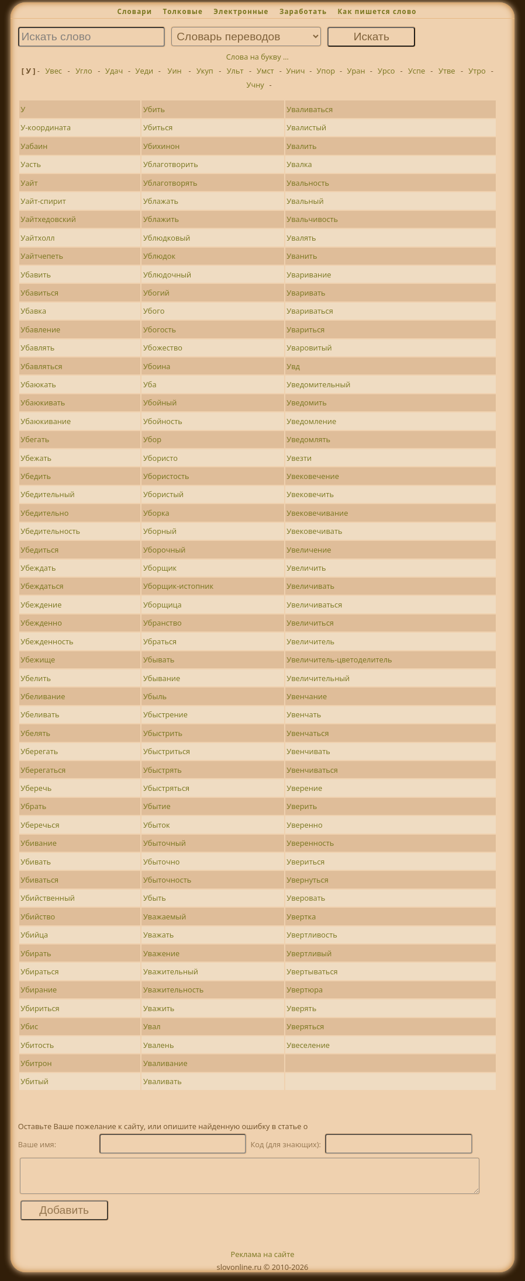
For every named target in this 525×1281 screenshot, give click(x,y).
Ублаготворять (170, 183)
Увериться (305, 861)
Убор (152, 439)
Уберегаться (42, 770)
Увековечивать (314, 531)
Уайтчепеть (41, 256)
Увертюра (304, 989)
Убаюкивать (42, 402)
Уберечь (35, 788)
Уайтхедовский (47, 219)
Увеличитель (310, 641)
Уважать (158, 934)
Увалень (158, 1045)
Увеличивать (310, 586)
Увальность (307, 183)
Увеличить (306, 568)
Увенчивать (308, 751)
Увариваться (309, 311)
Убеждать (38, 568)
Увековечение (312, 476)
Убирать (35, 953)
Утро (476, 70)
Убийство (37, 916)
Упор (326, 70)
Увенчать (303, 714)
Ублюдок (159, 256)
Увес (53, 70)
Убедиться (39, 549)
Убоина (157, 366)
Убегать (34, 439)
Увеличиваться (314, 604)
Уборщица (162, 604)
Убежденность (46, 641)
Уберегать (39, 751)
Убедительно (44, 513)
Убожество (162, 347)
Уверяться (305, 1026)
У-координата (45, 127)
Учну (255, 84)
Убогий (156, 292)
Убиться (157, 127)
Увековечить (310, 494)
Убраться (160, 641)
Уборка (156, 513)
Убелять (35, 733)
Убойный (160, 402)
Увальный (304, 201)
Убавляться (41, 366)
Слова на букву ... (257, 56)
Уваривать (305, 292)
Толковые (183, 11)
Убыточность (167, 879)
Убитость (37, 1045)
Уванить (301, 256)
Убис (29, 1026)
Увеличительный (318, 678)
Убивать (35, 861)
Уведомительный (318, 384)
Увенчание (306, 696)
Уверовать (305, 898)
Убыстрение (165, 714)
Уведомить (306, 402)
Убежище (37, 659)
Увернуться (307, 879)
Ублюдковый (166, 237)
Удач (114, 70)
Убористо (160, 458)
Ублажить (161, 219)
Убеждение (40, 604)
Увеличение (308, 549)
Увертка (301, 916)
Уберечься (39, 825)
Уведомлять (308, 439)
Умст (265, 70)
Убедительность (50, 531)
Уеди (145, 70)
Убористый (163, 494)
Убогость (159, 329)
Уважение (161, 953)
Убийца (34, 934)
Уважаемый (164, 916)
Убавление (40, 329)
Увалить (301, 146)
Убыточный (164, 843)
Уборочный (164, 549)
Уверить (301, 806)
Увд (293, 366)
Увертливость (311, 934)
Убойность (162, 421)
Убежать (35, 458)
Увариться (305, 329)
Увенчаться (307, 733)
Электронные (240, 11)
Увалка (299, 164)
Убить (154, 109)
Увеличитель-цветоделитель (339, 659)
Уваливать (162, 1081)
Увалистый (306, 127)
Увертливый (308, 953)
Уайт (28, 183)
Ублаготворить (170, 164)
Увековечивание (317, 513)
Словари (134, 11)
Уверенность (310, 843)
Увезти (299, 458)
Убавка (33, 311)
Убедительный (47, 494)
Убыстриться (166, 751)
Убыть (154, 898)
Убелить (35, 678)
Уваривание (308, 274)
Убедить (35, 476)
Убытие (157, 806)
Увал (152, 1026)
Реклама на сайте (263, 1261)
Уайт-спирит (42, 201)
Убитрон (35, 1063)
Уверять (301, 1008)
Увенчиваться (312, 770)
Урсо (386, 70)
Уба (150, 384)
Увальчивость (312, 219)
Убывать (158, 659)
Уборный (160, 531)
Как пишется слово (376, 11)
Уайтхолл (37, 237)
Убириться (39, 1008)
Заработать (303, 11)
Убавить (35, 274)
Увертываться (311, 971)
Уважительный (170, 971)
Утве (446, 70)
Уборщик (160, 568)
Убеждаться (41, 586)
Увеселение (308, 1045)
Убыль (155, 696)
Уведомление (311, 421)
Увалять (301, 237)
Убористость (166, 476)
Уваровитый (308, 347)
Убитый (34, 1081)
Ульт (235, 70)
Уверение (304, 788)
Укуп (204, 70)
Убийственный (47, 898)
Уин (175, 70)
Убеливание (42, 696)
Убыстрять (162, 770)
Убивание (38, 843)
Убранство (162, 622)
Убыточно (161, 861)
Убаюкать (38, 384)
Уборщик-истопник (178, 586)
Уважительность (173, 989)
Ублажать (160, 201)
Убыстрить (162, 733)
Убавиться (39, 292)
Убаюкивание (45, 421)
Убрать (33, 806)
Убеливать (39, 714)
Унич (295, 70)
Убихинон (161, 146)
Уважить (158, 1008)
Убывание (161, 678)
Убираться (39, 971)
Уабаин (33, 146)
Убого (153, 311)
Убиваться (39, 879)
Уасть (30, 164)
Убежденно (41, 622)
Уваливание (165, 1063)
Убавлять (37, 347)
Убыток (156, 825)
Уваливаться (309, 109)
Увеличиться (310, 622)
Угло (83, 70)
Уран (356, 70)
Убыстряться (166, 788)
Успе (416, 70)
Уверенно (304, 825)
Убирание (38, 989)
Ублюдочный (167, 274)
